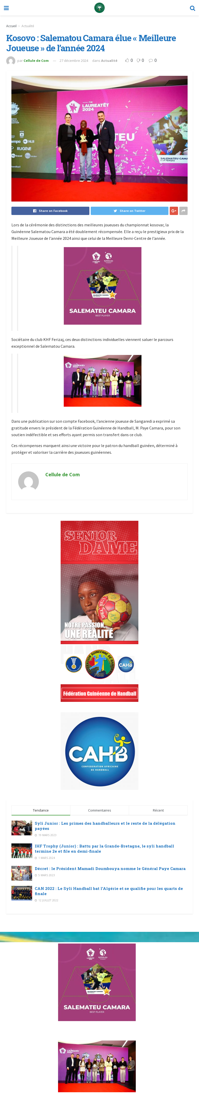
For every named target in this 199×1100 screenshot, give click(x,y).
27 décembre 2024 (74, 60)
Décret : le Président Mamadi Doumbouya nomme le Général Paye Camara (110, 868)
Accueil (11, 26)
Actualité (28, 26)
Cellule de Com (36, 60)
